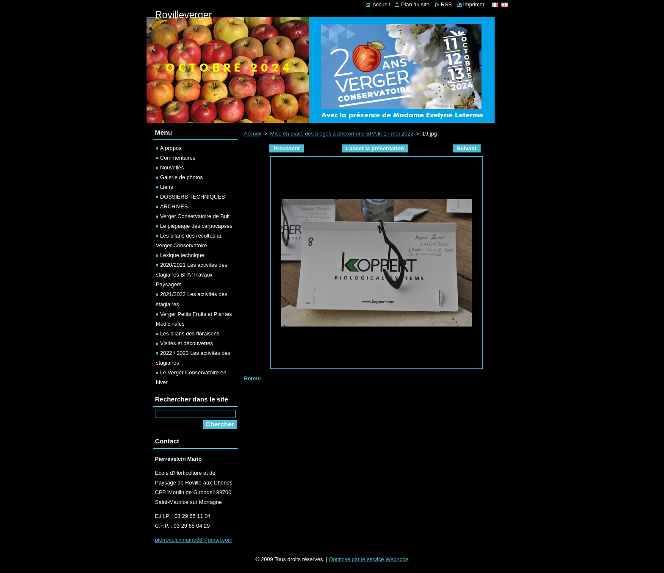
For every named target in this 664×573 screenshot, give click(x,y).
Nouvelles (172, 167)
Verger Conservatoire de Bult (195, 216)
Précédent (287, 148)
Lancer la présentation (375, 148)
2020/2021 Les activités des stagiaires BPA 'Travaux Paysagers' (191, 275)
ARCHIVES (174, 206)
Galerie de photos (181, 177)
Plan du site (415, 4)
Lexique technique (182, 255)
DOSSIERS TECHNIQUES (192, 197)
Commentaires (177, 158)
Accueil (252, 133)
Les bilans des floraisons (189, 333)
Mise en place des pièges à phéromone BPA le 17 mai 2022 (341, 133)
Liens (166, 187)
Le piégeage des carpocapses (196, 226)
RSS (446, 4)
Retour (252, 378)
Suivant (466, 148)
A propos (171, 148)
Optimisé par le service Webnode (369, 559)
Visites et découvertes (186, 343)
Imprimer (473, 4)
